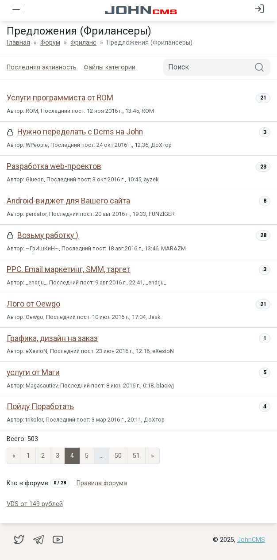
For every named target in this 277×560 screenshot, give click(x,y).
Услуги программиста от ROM (60, 97)
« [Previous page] (13, 456)
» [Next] (152, 456)
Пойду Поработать (40, 406)
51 (136, 456)
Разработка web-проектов (54, 166)
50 (118, 456)
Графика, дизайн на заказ (52, 338)
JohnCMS (251, 540)
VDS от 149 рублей (35, 504)
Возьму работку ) (47, 235)
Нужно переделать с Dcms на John (80, 131)
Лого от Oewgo (33, 303)
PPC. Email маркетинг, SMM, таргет (68, 269)
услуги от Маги (33, 372)
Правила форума (102, 483)
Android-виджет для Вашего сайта (68, 200)
